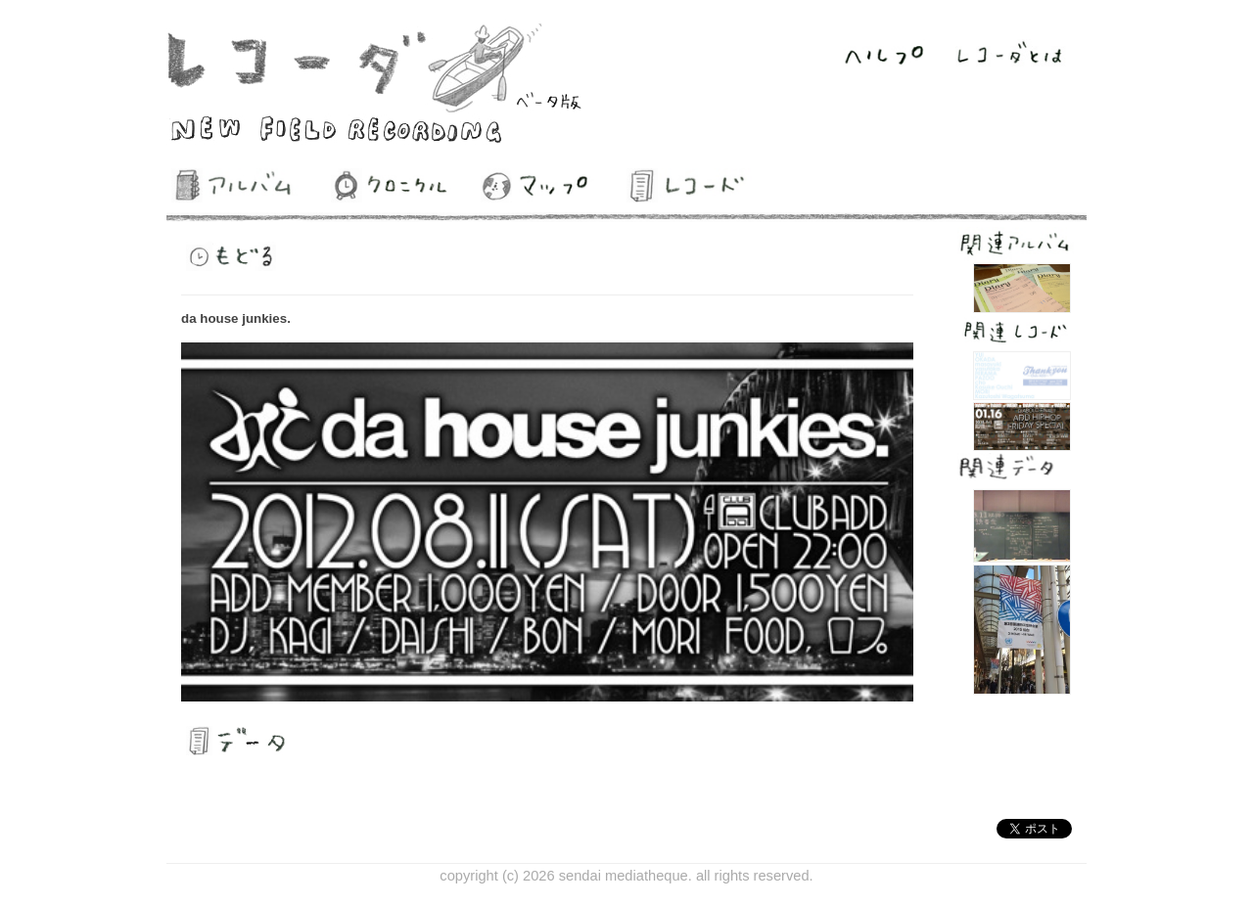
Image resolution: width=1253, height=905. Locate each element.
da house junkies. (236, 318)
